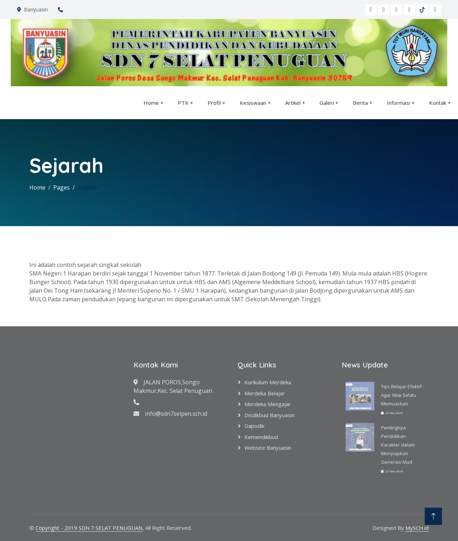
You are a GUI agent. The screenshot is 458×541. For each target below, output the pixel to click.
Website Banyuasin (267, 447)
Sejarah (88, 187)
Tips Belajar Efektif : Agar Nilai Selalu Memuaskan (402, 395)
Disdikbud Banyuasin (269, 415)
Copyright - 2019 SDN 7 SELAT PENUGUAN (88, 527)
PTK (183, 102)
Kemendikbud (261, 436)
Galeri (327, 102)
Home (151, 102)
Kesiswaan (253, 102)
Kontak (437, 102)
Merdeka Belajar (264, 393)
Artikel (293, 102)
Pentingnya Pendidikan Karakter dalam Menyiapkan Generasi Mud (398, 444)
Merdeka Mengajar (267, 404)
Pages (61, 187)
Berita (360, 102)
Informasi (398, 102)
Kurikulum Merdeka (267, 382)
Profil (214, 102)
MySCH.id (417, 527)
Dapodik (254, 425)
